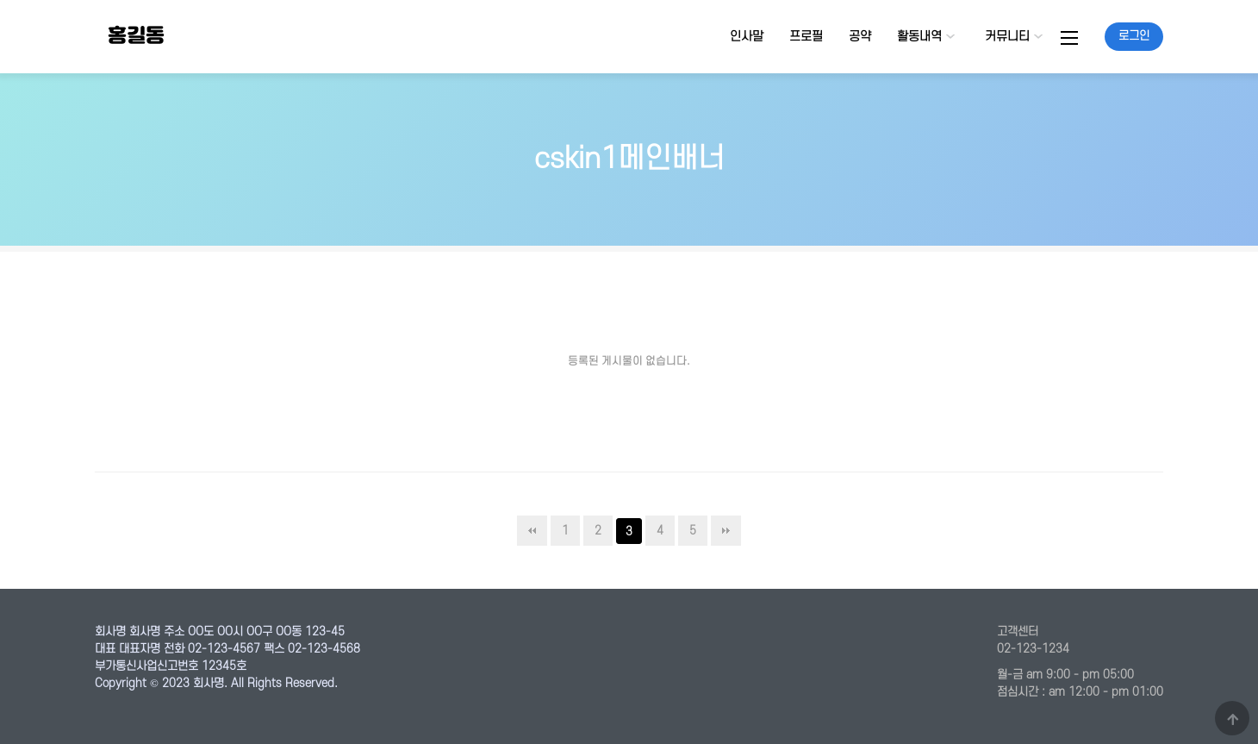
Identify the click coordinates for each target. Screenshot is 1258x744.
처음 (532, 531)
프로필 (806, 36)
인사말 (746, 36)
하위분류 (950, 36)
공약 (860, 36)
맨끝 (726, 531)
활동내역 (919, 36)
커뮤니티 (1007, 36)
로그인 (1133, 35)
